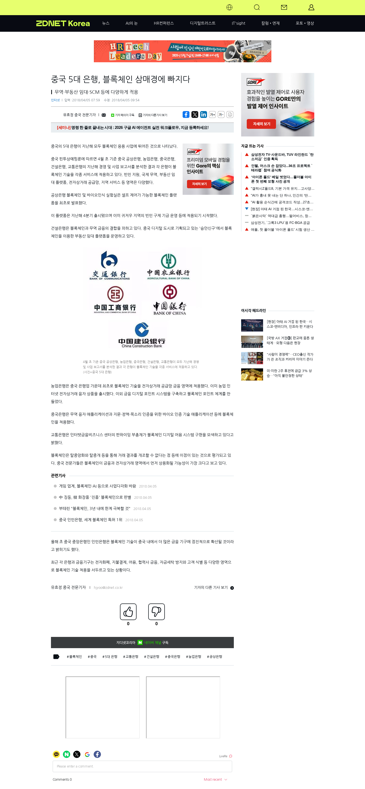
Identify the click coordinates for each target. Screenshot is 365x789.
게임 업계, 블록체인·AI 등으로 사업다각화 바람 (97, 486)
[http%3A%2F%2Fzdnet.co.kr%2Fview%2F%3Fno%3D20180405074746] (203, 114)
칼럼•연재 (270, 23)
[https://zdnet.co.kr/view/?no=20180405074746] (186, 114)
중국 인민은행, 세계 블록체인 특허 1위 (90, 520)
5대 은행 (111, 656)
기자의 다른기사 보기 (153, 115)
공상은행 (215, 656)
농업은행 (194, 656)
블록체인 (75, 656)
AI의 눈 (132, 23)
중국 (93, 656)
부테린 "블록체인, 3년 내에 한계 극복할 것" (94, 508)
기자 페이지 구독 (122, 115)
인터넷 (55, 100)
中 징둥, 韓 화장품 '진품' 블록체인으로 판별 (95, 497)
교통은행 (132, 656)
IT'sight (238, 23)
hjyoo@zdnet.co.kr (108, 587)
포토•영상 (305, 23)
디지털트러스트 (203, 23)
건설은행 (153, 656)
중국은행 (174, 656)
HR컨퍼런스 (164, 23)
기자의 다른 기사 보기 (214, 587)
